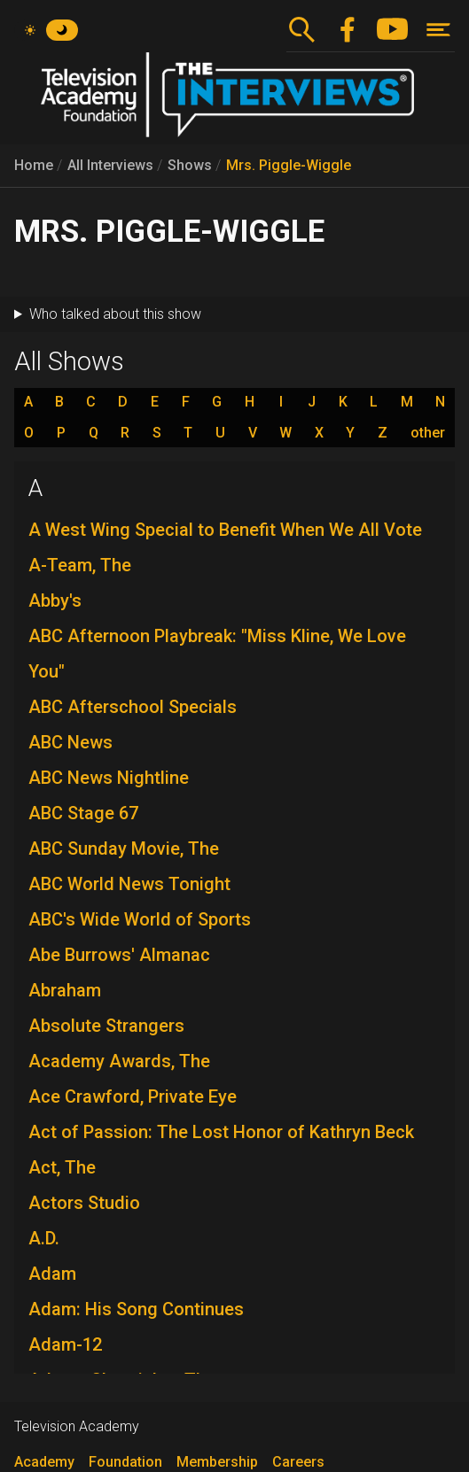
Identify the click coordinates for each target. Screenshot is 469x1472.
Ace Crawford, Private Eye (132, 1096)
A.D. (43, 1238)
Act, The (62, 1167)
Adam (52, 1273)
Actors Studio (84, 1202)
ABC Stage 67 (83, 813)
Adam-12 (65, 1344)
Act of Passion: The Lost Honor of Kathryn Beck (221, 1132)
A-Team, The (79, 565)
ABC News (70, 742)
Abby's (55, 600)
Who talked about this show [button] (115, 314)
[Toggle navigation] (438, 29)
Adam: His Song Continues (136, 1309)
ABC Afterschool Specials (132, 706)
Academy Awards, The (119, 1061)
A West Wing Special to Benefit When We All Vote (225, 529)
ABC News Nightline (108, 777)
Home (33, 165)
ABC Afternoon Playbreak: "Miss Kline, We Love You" (217, 653)
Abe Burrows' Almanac (119, 954)
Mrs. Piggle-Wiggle (288, 165)
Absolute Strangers (106, 1025)
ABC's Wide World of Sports (139, 919)
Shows (190, 165)
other (427, 433)
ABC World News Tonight (129, 884)
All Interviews (110, 165)
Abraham (64, 990)
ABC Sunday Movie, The (123, 848)
